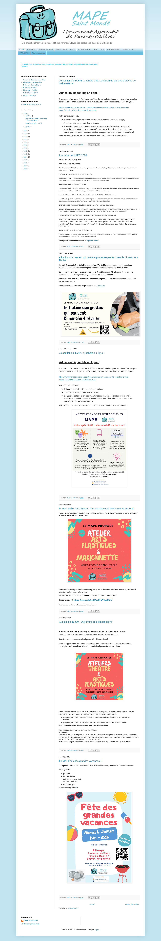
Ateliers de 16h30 (128, 49)
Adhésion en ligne (84, 49)
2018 (26, 145)
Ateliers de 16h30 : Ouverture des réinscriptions (85, 621)
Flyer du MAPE (93, 241)
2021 (26, 136)
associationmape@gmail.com (31, 104)
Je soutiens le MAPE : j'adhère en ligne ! (81, 353)
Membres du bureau (46, 49)
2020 (26, 139)
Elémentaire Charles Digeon (32, 82)
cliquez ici (100, 286)
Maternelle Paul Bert (30, 88)
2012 (26, 163)
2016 (26, 151)
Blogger (96, 930)
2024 (26, 113)
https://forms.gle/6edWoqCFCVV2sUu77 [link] (93, 600)
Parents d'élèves (61, 49)
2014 (26, 157)
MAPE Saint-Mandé (31, 921)
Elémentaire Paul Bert (30, 90)
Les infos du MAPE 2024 (73, 155)
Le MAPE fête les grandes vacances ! (80, 761)
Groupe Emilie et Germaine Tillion (34, 80)
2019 (26, 142)
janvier (28, 127)
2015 (26, 154)
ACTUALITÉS (24, 53)
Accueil (21, 49)
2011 (26, 166)
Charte (72, 49)
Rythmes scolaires (113, 49)
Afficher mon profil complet (30, 924)
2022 (26, 133)
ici (76, 788)
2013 (26, 160)
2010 (26, 169)
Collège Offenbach (29, 95)
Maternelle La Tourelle (30, 93)
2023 (26, 131)
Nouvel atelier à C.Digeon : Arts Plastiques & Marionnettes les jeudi (96, 508)
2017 (26, 148)
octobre (28, 116)
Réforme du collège (38, 53)
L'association (31, 49)
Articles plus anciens (132, 904)
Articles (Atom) (73, 908)
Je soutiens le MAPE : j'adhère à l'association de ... (36, 119)
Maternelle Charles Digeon (32, 85)
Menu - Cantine (98, 49)
